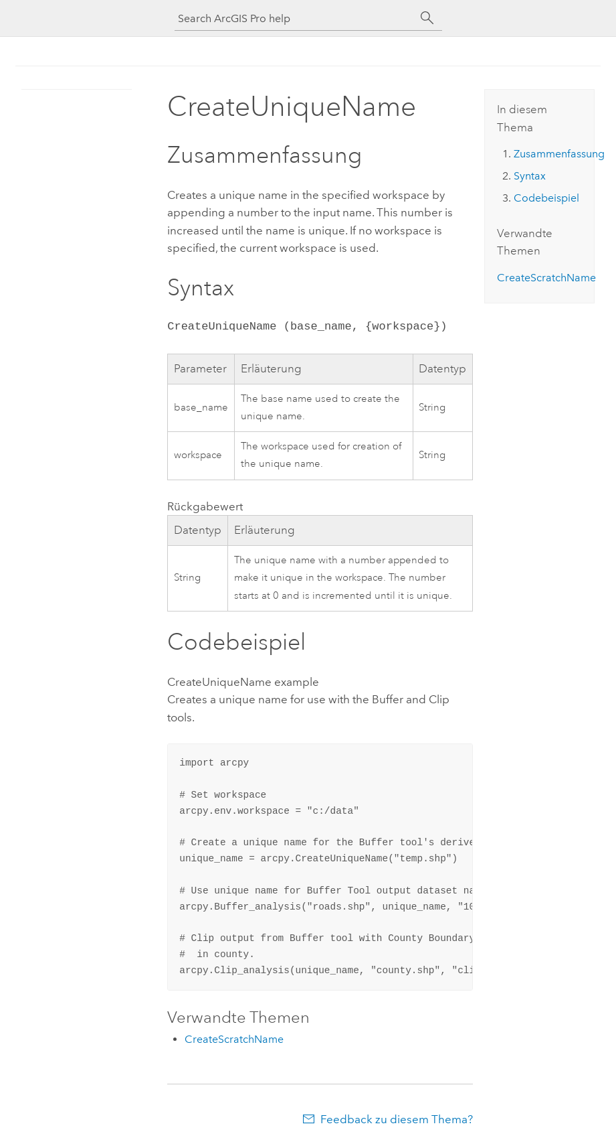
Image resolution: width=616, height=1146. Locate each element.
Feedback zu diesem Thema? (396, 1119)
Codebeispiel (546, 198)
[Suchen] (427, 18)
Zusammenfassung (559, 153)
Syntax (530, 175)
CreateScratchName (234, 1039)
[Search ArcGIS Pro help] (295, 18)
